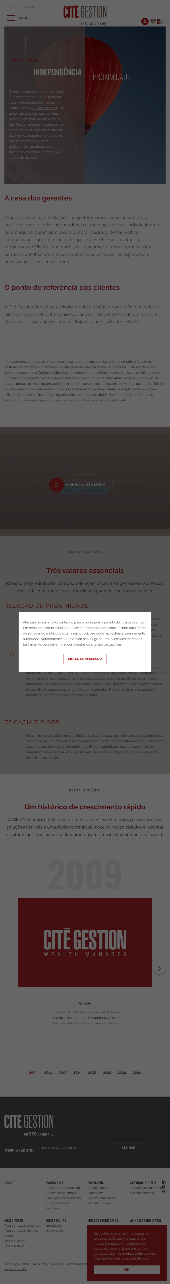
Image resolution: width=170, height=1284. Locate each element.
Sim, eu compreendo (85, 659)
